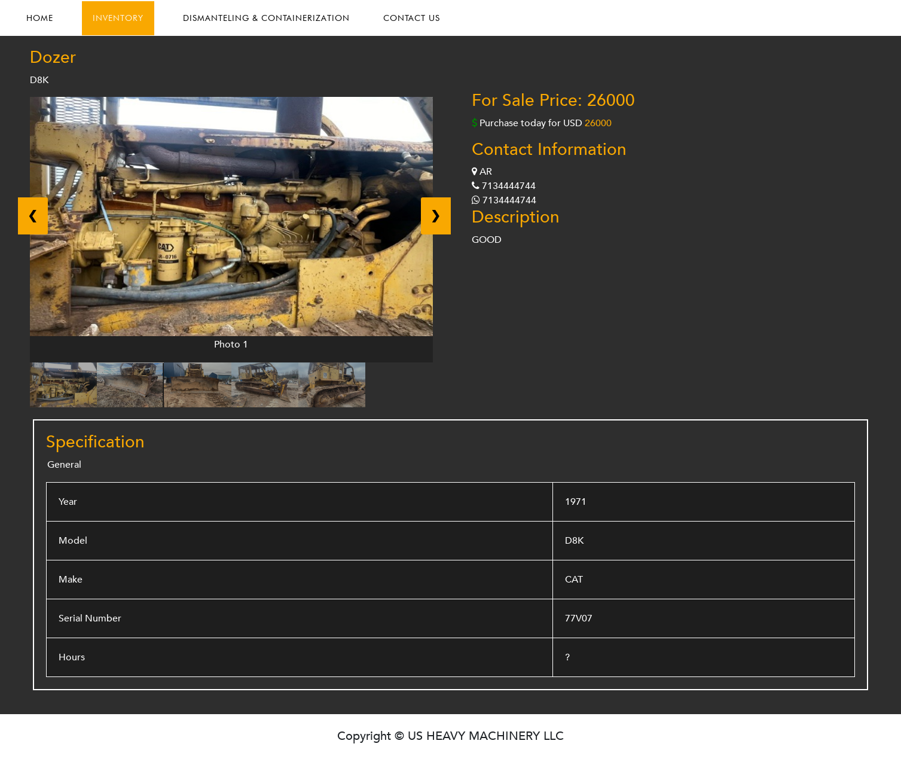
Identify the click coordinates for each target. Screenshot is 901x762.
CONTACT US (411, 18)
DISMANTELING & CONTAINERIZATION (266, 18)
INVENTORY (118, 18)
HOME (39, 18)
